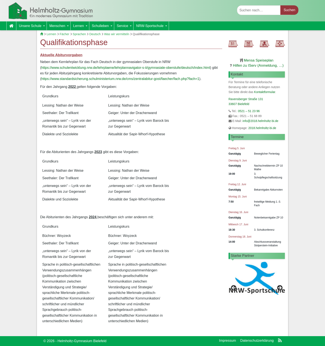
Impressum (227, 340)
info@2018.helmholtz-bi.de (260, 121)
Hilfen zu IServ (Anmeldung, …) (258, 65)
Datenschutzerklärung (257, 340)
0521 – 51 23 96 (249, 111)
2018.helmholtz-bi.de (262, 128)
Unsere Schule (33, 27)
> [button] (279, 280)
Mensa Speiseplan (258, 60)
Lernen (81, 27)
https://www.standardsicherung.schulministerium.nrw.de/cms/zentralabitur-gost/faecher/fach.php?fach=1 (120, 79)
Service (125, 27)
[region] (257, 281)
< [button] (234, 280)
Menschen (59, 27)
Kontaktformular (264, 92)
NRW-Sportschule (152, 27)
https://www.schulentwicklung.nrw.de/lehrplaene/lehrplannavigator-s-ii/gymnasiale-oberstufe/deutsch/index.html (125, 67)
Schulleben (103, 27)
